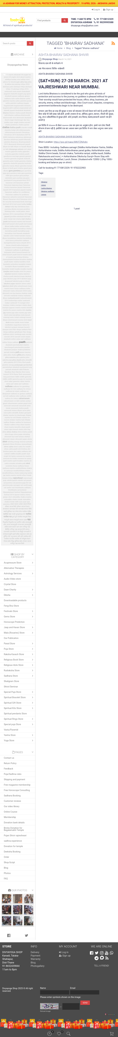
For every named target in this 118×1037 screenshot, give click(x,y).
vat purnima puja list (20, 483)
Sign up (108, 9)
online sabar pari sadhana (21, 339)
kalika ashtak (20, 226)
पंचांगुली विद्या (27, 517)
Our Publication (11, 638)
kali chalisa (17, 219)
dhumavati (12, 144)
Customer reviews (12, 801)
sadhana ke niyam (13, 391)
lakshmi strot (8, 286)
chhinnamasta (24, 130)
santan (22, 401)
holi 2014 (9, 204)
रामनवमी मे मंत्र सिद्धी (16, 532)
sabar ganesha (14, 381)
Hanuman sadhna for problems (17, 195)
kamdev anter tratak (11, 236)
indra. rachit (15, 211)
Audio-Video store (12, 579)
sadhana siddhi (25, 396)
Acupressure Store (19, 563)
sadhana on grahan (18, 394)
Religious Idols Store (19, 665)
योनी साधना (25, 529)
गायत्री (13, 514)
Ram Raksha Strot (19, 372)
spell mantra (7, 461)
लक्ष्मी (14, 534)
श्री (21, 539)
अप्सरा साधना (14, 504)
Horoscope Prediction (14, 622)
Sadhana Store (19, 676)
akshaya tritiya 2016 (21, 89)
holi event (17, 204)
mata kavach (25, 315)
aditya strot (25, 80)
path (17, 352)
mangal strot (25, 303)
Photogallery (37, 965)
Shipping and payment (14, 779)
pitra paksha (20, 357)
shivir (4, 441)
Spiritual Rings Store (19, 719)
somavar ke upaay (24, 459)
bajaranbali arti (25, 108)
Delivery (35, 952)
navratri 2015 (9, 337)
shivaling (26, 434)
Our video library (11, 806)
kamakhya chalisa (24, 229)
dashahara (21, 135)
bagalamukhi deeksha (22, 106)
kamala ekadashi (23, 233)
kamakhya (14, 229)
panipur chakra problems (20, 350)
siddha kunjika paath (18, 454)
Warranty (36, 959)
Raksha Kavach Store (19, 654)
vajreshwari (18, 478)
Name (43, 988)
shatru (21, 429)
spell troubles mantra (21, 461)
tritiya (10, 478)
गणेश (16, 511)
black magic (9, 120)
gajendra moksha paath (20, 154)
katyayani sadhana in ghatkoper (17, 250)
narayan (14, 327)
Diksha (19, 595)
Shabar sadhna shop (12, 425)
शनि (19, 536)
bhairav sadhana (14, 115)
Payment (35, 955)
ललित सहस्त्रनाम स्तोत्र (22, 534)
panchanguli (9, 347)
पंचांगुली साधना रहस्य (20, 520)
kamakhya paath (11, 231)
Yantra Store (19, 735)
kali (25, 217)
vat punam (27, 480)
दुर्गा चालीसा (18, 517)
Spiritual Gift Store (19, 703)
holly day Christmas (17, 207)
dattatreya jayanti (17, 140)
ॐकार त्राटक (27, 541)
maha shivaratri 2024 (19, 291)
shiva (4, 432)
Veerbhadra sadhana (23, 488)
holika (24, 204)
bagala (26, 103)
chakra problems (11, 125)
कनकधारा (6, 509)
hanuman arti (11, 183)
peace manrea (25, 352)
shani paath (25, 427)
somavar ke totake (10, 459)
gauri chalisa (18, 168)
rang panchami (8, 377)
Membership (10, 817)
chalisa (5, 127)
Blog (6, 868)
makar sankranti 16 (12, 303)
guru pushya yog (19, 178)
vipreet (17, 495)
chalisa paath (15, 127)
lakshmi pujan (9, 283)
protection (28, 365)
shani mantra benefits (12, 427)
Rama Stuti (18, 374)
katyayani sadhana (23, 248)
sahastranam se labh (12, 401)
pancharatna (19, 347)
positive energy (8, 365)
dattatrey (11, 137)
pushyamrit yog (26, 367)
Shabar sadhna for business (20, 422)
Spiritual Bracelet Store (19, 697)
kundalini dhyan (11, 267)
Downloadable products (15, 600)
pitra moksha (10, 357)
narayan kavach (24, 327)
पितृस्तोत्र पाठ (12, 522)
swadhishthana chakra (21, 471)
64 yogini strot (14, 77)
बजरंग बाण (15, 527)
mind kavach (13, 320)
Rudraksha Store (19, 670)
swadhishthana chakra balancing (14, 473)
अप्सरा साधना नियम (25, 504)
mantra (18, 308)
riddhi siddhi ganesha (23, 377)
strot (28, 463)
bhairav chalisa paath (17, 113)
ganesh (22, 156)
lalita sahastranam (21, 286)
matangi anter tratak (11, 317)
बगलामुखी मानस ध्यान (17, 525)
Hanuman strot (14, 199)
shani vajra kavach (11, 429)
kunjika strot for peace (22, 271)
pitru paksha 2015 (11, 362)
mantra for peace (9, 310)
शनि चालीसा (24, 536)
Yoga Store (19, 740)
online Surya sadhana (10, 342)
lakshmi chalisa (17, 274)
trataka (5, 478)
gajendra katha (16, 152)
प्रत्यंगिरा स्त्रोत (21, 522)
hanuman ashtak (22, 183)
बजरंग (10, 527)
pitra (19, 355)
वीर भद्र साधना (12, 536)
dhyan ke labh (8, 147)
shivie (29, 439)
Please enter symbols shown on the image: (60, 997)
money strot (22, 320)
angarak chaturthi (10, 94)
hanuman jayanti (16, 187)
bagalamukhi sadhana (11, 108)
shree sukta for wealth (22, 447)
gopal (26, 168)
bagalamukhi (9, 106)
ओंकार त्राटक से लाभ (23, 507)
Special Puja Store (19, 692)
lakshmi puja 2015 (14, 279)
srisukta (12, 463)
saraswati (15, 406)
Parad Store (19, 644)
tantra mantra (11, 475)
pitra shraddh (27, 360)
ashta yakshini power (23, 101)
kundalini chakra (25, 264)
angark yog (22, 94)
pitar (5, 355)
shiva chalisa (12, 432)
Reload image (45, 1011)
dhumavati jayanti (23, 144)
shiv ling (27, 429)
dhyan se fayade (20, 147)
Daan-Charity (19, 590)
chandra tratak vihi (12, 130)
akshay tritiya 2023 (22, 84)
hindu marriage (26, 202)
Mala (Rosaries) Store (19, 633)
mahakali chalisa (17, 296)
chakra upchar (23, 125)
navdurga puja (19, 334)
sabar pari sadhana (21, 384)
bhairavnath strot (9, 118)
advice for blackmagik (11, 82)
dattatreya (19, 137)
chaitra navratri (24, 122)
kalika (12, 226)
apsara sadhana (18, 96)
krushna (16, 259)
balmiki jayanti (9, 110)
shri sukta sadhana (21, 451)
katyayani (24, 245)
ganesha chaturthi (10, 163)
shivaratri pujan (21, 439)
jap (30, 214)
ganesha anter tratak (11, 161)
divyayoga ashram (16, 149)
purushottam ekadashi (11, 367)
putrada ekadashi (12, 370)
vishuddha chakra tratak (13, 499)
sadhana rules (14, 396)
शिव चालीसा (15, 539)
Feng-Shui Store (11, 606)
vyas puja (22, 502)
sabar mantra (25, 381)
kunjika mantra (26, 269)
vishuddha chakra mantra (21, 497)
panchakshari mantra (21, 345)
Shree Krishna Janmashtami (20, 444)
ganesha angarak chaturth (20, 159)
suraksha (9, 466)
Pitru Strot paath (24, 362)
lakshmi (8, 274)
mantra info (20, 310)
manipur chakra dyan (23, 305)
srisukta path (21, 463)
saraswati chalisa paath (20, 408)
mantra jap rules (12, 313)
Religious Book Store (19, 660)
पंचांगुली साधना (9, 520)
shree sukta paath (11, 449)
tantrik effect (21, 475)
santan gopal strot (25, 403)
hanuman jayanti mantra (22, 190)
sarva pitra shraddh (11, 413)
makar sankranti (24, 301)
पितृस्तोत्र (5, 522)
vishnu (22, 495)
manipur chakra (9, 305)
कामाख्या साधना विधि (24, 509)
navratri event (20, 337)
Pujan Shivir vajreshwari (15, 835)
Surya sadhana (18, 466)
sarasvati (7, 406)
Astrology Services (19, 573)
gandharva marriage (11, 156)
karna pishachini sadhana (19, 241)
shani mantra (25, 425)
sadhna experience (13, 841)
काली (5, 511)
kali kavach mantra (15, 222)
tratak (29, 475)
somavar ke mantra (23, 456)
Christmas (26, 132)
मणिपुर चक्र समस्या (16, 529)
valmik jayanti (12, 480)
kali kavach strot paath (15, 224)
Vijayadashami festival (11, 492)
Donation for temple (13, 846)
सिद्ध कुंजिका (15, 541)
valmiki (20, 480)
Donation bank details (14, 822)
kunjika (17, 269)
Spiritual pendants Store (15, 713)
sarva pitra (26, 411)
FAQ (6, 878)
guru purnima (14, 170)
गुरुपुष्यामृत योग (21, 514)
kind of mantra (22, 255)
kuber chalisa (14, 262)
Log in (96, 9)
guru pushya (14, 176)
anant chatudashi (23, 92)
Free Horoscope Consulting (17, 790)
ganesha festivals (24, 163)
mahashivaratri (14, 298)
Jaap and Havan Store (19, 627)
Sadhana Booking (12, 795)
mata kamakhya (14, 315)
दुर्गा (13, 517)
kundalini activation (10, 264)
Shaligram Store (11, 681)
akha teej (23, 82)
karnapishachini (10, 243)
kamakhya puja (23, 231)
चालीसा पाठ (8, 517)
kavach (19, 252)
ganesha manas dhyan (11, 166)
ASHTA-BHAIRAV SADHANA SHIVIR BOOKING (60, 136)
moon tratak (14, 322)
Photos (7, 873)
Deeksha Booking (12, 851)
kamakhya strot (10, 233)
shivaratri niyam (9, 439)
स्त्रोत (21, 541)
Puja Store (19, 649)
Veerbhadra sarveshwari (17, 490)
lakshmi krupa (19, 276)
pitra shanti (16, 360)
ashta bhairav (20, 99)
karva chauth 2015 (23, 243)
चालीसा (28, 514)
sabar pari (10, 384)
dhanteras (14, 142)
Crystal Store (10, 584)
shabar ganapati (25, 413)
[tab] (9, 935)
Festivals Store (19, 611)
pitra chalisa (26, 355)
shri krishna (22, 449)
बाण (21, 527)
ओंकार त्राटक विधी (10, 507)
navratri (28, 334)
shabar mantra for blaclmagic (14, 415)
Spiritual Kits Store (19, 708)
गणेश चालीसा (23, 511)
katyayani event (10, 248)
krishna (19, 257)
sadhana (8, 386)
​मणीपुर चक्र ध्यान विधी (17, 544)
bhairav (6, 113)
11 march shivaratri (13, 75)
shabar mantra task (17, 420)
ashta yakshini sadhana (14, 103)
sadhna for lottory (11, 398)
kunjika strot (9, 271)
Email (72, 988)
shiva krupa (9, 434)
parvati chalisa (9, 352)
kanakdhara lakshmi (15, 238)
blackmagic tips (20, 120)
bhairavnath (25, 115)
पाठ (28, 519)
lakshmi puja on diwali (21, 281)
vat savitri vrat (9, 488)
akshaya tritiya (19, 87)
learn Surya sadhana (18, 289)
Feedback (8, 768)
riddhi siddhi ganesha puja (13, 379)
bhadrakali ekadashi (23, 110)
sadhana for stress (24, 389)
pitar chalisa (12, 355)
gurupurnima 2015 (23, 180)
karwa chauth (11, 245)
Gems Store (19, 617)
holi (4, 204)
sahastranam (24, 398)
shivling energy (13, 442)
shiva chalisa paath (25, 432)
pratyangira (19, 365)
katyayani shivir (10, 252)
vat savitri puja (26, 485)
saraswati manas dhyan (13, 411)
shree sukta (8, 447)
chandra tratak (26, 128)
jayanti (7, 216)
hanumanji (16, 202)
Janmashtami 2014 (21, 214)
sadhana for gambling (21, 386)
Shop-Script (9, 862)
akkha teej (11, 84)
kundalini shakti (8, 269)
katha (19, 245)
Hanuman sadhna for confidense (17, 192)
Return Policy (10, 763)
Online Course (10, 812)
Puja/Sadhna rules (12, 774)
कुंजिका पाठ (11, 511)
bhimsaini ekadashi (24, 118)
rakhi (21, 370)
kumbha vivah (25, 262)
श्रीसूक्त (24, 539)
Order (6, 857)
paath (22, 342)
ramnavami (26, 374)
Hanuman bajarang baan (13, 185)
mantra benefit (26, 308)
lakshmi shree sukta (23, 284)
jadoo (23, 211)
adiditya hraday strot (12, 80)
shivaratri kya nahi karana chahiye (17, 437)
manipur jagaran (8, 308)
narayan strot (8, 330)
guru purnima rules (14, 173)
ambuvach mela (10, 92)
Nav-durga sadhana (20, 330)
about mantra (25, 77)
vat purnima (7, 483)
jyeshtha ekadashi (17, 217)
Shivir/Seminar (11, 686)
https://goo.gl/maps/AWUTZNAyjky (71, 142)
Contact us (9, 758)
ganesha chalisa (25, 161)
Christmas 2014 (10, 135)
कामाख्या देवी (14, 509)
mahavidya (13, 301)
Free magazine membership (17, 785)
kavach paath (12, 255)
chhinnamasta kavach (13, 132)
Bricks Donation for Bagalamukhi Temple (14, 829)
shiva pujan (18, 434)
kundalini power (23, 267)
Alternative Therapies (14, 568)
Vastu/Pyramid (11, 729)
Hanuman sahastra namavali (13, 197)
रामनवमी (6, 532)
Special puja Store (19, 724)
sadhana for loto (10, 389)
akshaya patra (8, 87)
